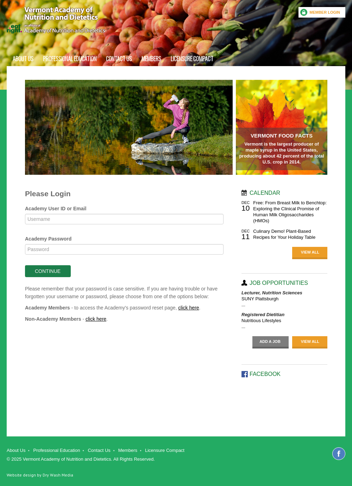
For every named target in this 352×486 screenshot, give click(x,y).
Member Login (324, 12)
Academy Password (48, 239)
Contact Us (119, 59)
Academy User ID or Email (55, 208)
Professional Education (69, 59)
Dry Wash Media (58, 475)
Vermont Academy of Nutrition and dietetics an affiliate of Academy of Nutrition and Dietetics (56, 20)
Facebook (338, 453)
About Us (23, 59)
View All (310, 252)
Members (151, 59)
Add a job (270, 341)
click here (188, 308)
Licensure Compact (192, 59)
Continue (48, 271)
